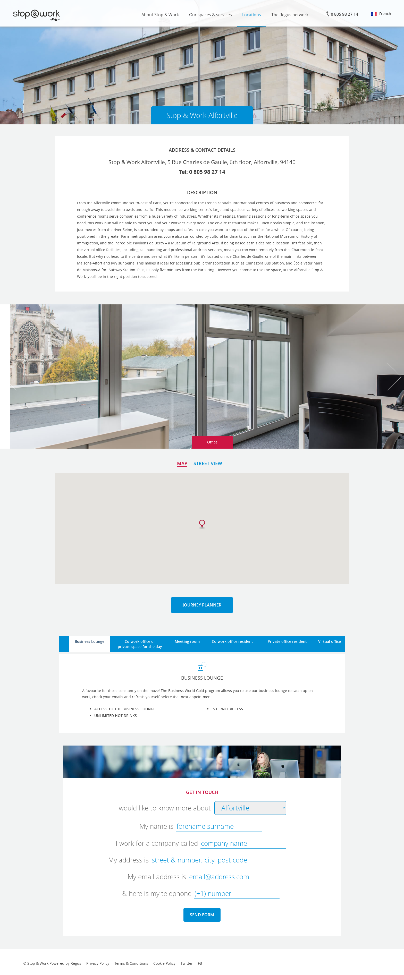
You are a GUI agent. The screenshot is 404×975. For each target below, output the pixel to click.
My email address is (157, 876)
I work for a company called (157, 843)
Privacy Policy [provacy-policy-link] (97, 963)
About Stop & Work (160, 15)
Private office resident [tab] (287, 641)
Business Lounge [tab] (89, 641)
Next (394, 376)
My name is (156, 826)
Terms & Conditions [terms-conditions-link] (131, 963)
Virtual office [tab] (329, 641)
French (381, 13)
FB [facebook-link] (200, 963)
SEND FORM (202, 915)
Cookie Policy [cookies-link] (164, 963)
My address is (128, 860)
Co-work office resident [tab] (232, 641)
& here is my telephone (156, 893)
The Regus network (289, 15)
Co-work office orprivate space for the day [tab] (140, 644)
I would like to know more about (163, 807)
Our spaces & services (210, 15)
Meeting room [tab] (187, 641)
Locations (251, 15)
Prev (10, 376)
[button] (202, 524)
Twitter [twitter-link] (187, 963)
